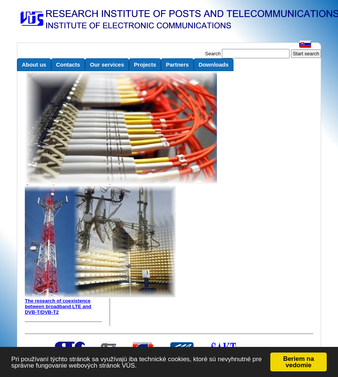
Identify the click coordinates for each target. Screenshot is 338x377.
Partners (177, 64)
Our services (107, 64)
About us (34, 64)
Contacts (68, 64)
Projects (145, 64)
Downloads (214, 64)
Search (213, 53)
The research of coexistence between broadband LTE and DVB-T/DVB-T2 (58, 306)
